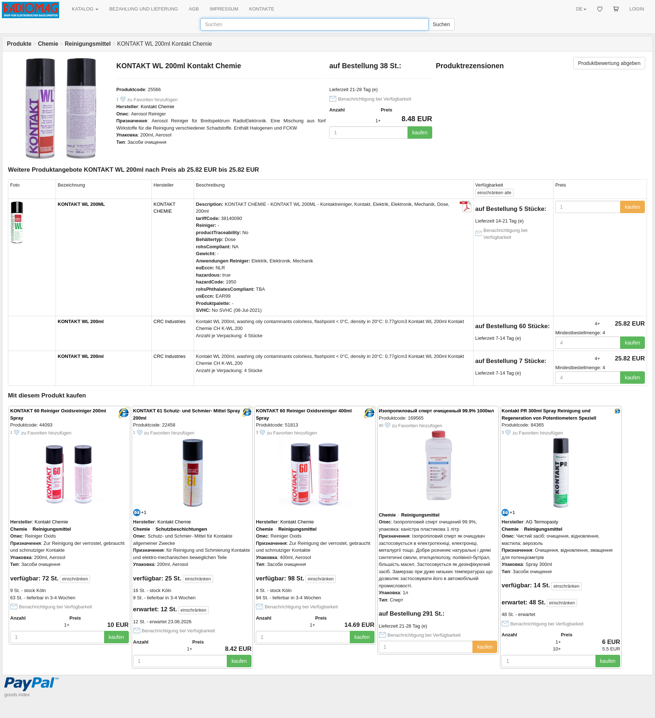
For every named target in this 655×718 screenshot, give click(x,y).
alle (494, 192)
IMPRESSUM (224, 9)
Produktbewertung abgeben (609, 63)
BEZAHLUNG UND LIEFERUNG (143, 9)
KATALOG (85, 9)
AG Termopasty (542, 522)
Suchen (441, 24)
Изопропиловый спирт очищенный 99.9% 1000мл (436, 410)
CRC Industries (169, 321)
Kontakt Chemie (158, 106)
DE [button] (581, 9)
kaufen (419, 132)
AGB (193, 9)
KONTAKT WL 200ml (81, 321)
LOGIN (637, 9)
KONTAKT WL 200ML (81, 204)
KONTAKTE (261, 9)
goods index (17, 694)
